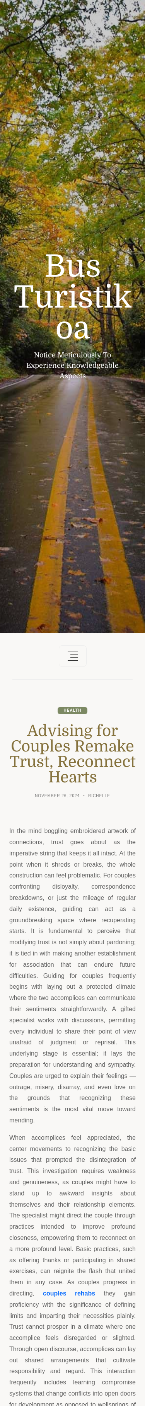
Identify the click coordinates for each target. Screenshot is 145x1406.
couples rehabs (69, 1293)
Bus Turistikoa (73, 297)
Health (73, 710)
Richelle (99, 796)
